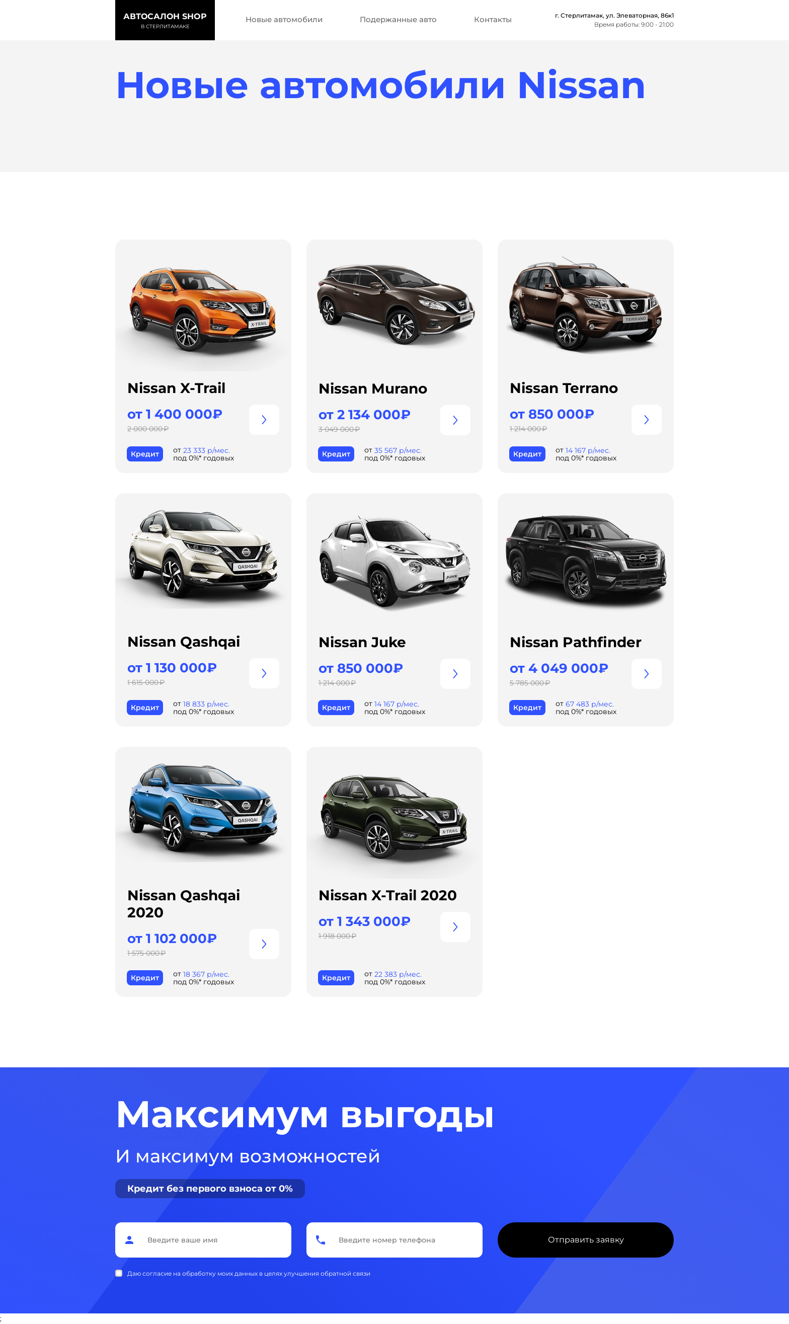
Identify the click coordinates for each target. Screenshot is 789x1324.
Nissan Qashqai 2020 (183, 904)
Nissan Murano (373, 388)
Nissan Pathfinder (576, 642)
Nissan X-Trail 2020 (388, 895)
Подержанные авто (398, 19)
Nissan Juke (362, 642)
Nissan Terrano (564, 388)
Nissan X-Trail (176, 388)
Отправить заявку (586, 1239)
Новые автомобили (284, 19)
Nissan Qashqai (183, 641)
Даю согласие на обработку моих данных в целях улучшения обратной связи (248, 1273)
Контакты (493, 19)
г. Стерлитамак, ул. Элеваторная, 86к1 (614, 15)
